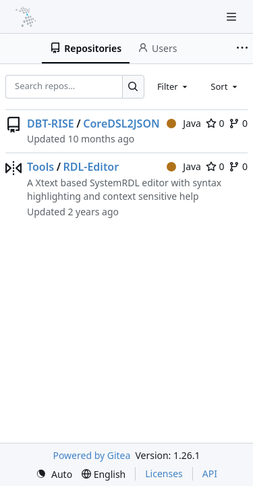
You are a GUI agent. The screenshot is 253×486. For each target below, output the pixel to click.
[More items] (242, 48)
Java (184, 123)
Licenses (164, 473)
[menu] (54, 474)
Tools (40, 166)
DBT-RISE (50, 123)
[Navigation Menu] (232, 16)
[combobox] (173, 86)
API (209, 473)
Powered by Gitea (91, 455)
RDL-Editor (91, 166)
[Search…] (133, 87)
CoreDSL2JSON (121, 123)
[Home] (26, 17)
